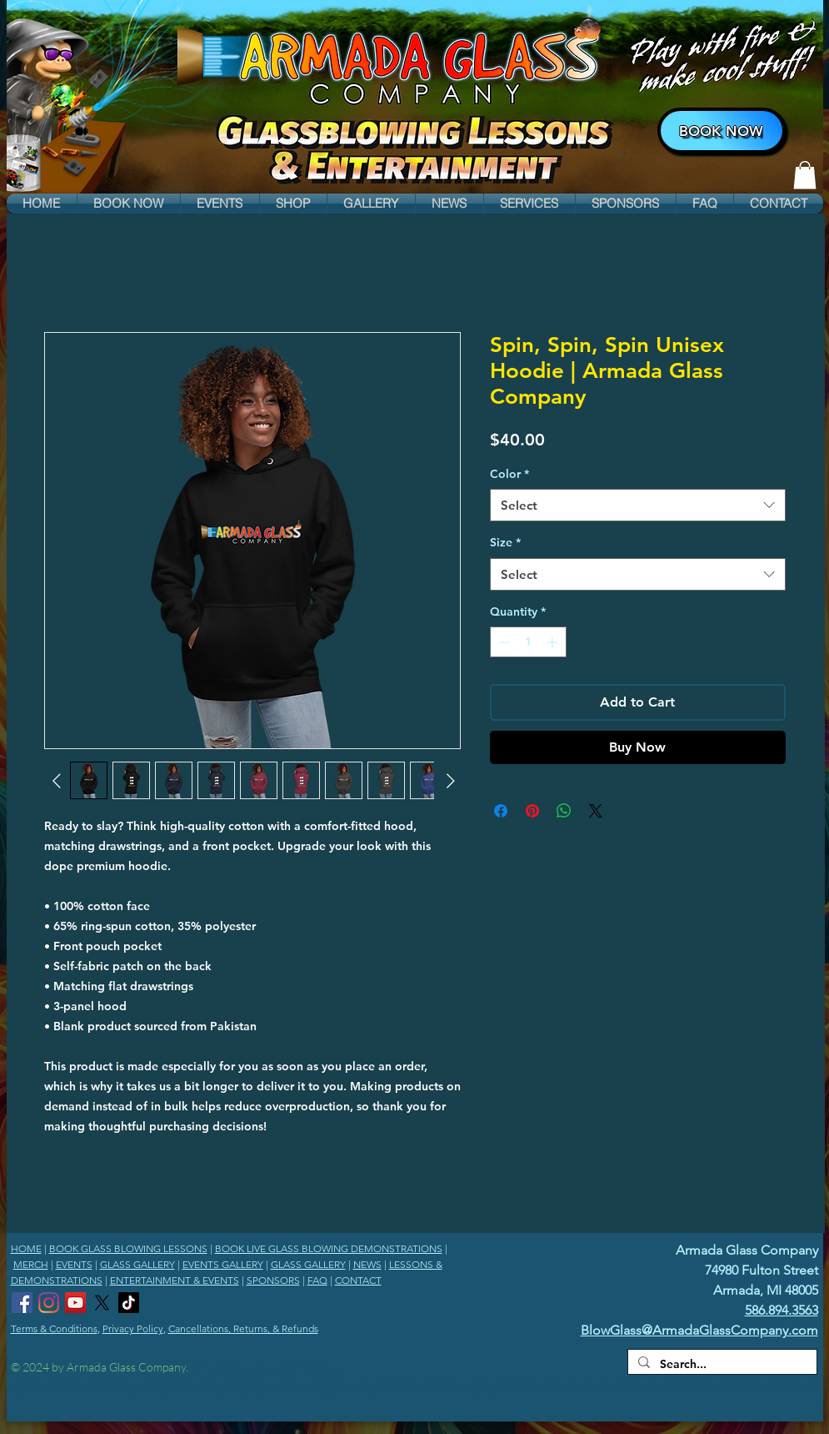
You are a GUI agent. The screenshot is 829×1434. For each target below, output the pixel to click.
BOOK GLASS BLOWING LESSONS (128, 1248)
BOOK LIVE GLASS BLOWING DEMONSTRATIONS (328, 1248)
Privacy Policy (132, 1328)
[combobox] (638, 505)
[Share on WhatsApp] (564, 811)
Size (505, 542)
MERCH (30, 1264)
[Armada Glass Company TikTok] (128, 1302)
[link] (805, 175)
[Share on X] (596, 811)
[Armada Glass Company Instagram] (48, 1302)
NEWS (367, 1264)
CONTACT (358, 1280)
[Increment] (553, 642)
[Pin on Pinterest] (532, 811)
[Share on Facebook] (501, 811)
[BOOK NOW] (721, 130)
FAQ (317, 1280)
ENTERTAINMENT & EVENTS (174, 1280)
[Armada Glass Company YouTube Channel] (75, 1302)
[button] (128, 204)
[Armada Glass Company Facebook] (22, 1302)
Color (509, 473)
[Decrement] (502, 642)
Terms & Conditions (54, 1328)
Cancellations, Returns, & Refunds (243, 1328)
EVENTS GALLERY (222, 1264)
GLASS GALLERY (137, 1264)
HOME (26, 1248)
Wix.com (319, 1367)
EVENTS (74, 1264)
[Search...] (721, 1365)
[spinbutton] (528, 642)
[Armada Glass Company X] (102, 1302)
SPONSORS (273, 1280)
